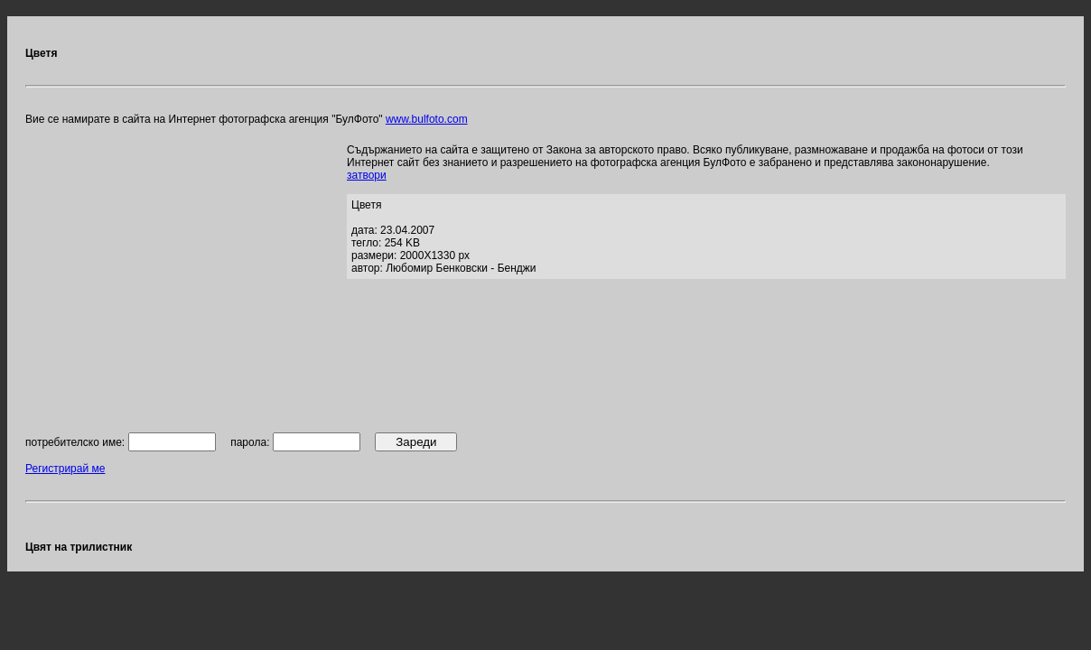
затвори (367, 175)
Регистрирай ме (65, 468)
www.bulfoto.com (427, 119)
